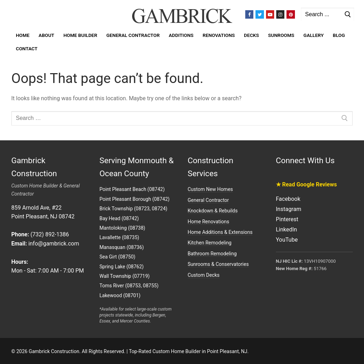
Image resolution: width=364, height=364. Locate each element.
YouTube (287, 239)
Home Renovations (208, 221)
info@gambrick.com (53, 243)
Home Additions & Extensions (220, 232)
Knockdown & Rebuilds (213, 210)
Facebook (288, 199)
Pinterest (287, 219)
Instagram (288, 209)
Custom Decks (204, 275)
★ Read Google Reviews (306, 184)
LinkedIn (286, 229)
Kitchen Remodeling (210, 242)
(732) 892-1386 (49, 234)
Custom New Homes (210, 189)
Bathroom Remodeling (212, 253)
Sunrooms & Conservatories (218, 264)
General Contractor (208, 200)
